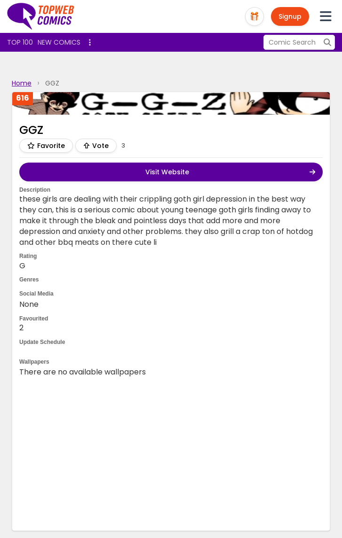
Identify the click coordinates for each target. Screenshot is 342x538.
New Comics (59, 42)
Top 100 (20, 42)
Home (22, 83)
